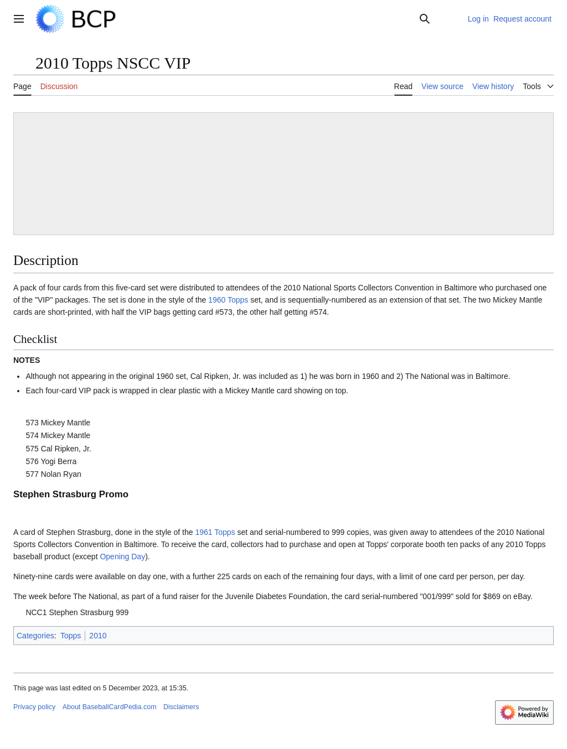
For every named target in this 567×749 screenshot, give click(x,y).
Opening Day (122, 556)
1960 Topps (228, 299)
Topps (70, 635)
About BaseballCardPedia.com (110, 707)
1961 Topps (215, 532)
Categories (35, 635)
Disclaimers (181, 707)
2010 (97, 635)
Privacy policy (34, 707)
